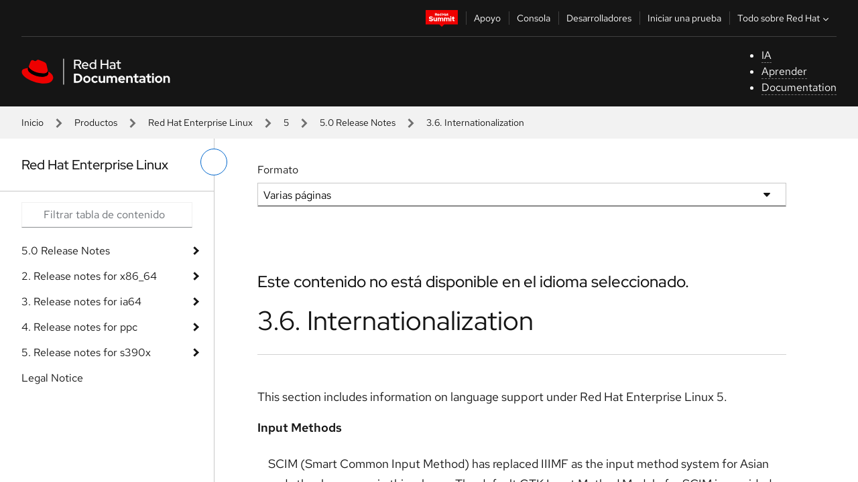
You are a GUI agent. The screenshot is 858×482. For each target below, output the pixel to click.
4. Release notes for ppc (79, 327)
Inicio (32, 122)
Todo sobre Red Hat (784, 18)
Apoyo (487, 18)
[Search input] (106, 215)
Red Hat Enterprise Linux (200, 122)
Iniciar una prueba (684, 18)
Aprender (784, 71)
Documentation (799, 87)
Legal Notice (52, 378)
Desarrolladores (598, 18)
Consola (533, 18)
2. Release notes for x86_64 (89, 276)
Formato (277, 170)
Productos (95, 122)
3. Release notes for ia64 (81, 302)
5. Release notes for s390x (86, 352)
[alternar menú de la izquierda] (213, 162)
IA (766, 55)
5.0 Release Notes (357, 122)
